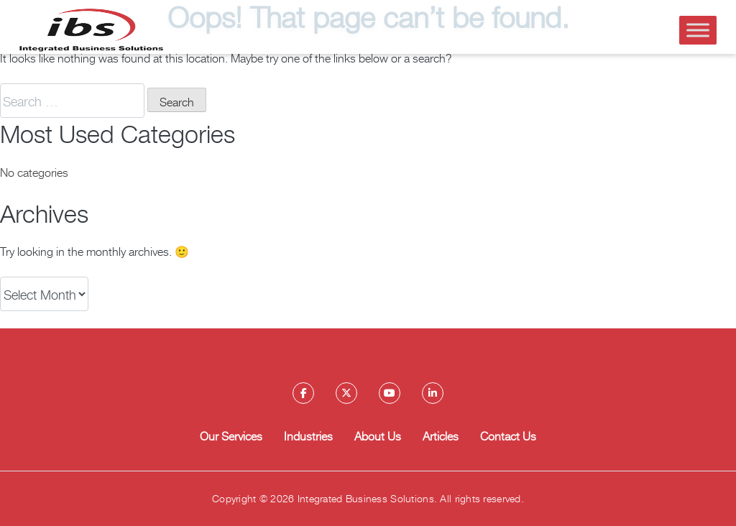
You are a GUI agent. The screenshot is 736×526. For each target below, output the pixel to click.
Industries (308, 435)
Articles (441, 435)
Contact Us (508, 435)
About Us (377, 435)
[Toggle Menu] (697, 30)
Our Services (231, 435)
